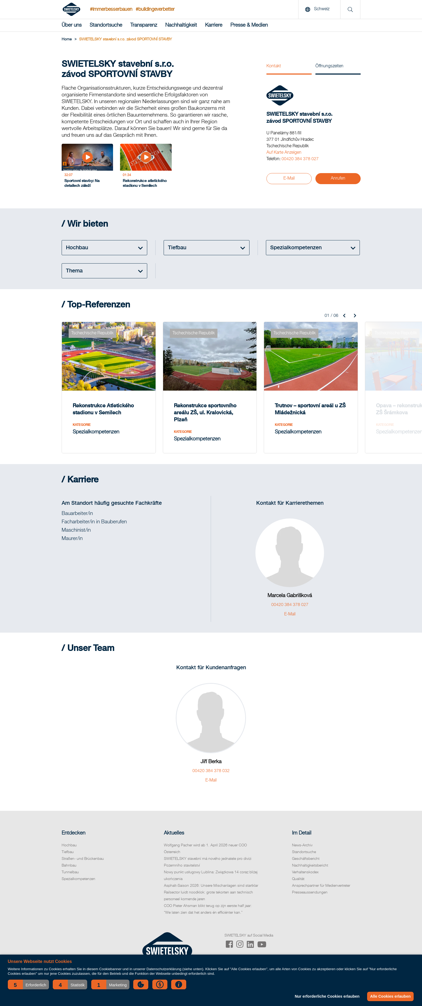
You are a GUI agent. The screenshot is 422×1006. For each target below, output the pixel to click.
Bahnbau (69, 865)
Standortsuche (106, 25)
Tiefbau (68, 852)
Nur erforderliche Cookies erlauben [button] (327, 996)
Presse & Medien (249, 25)
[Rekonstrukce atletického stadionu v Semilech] (145, 167)
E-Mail (289, 178)
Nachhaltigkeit (181, 25)
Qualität (298, 879)
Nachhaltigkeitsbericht (310, 865)
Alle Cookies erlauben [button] (390, 996)
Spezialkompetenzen (78, 879)
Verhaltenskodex (305, 872)
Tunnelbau (70, 872)
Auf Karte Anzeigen (283, 152)
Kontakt (273, 66)
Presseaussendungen (310, 892)
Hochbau (69, 845)
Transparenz (143, 25)
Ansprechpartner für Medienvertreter (321, 886)
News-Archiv (302, 845)
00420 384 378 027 (300, 159)
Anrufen (338, 178)
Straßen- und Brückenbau (83, 859)
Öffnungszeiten (329, 66)
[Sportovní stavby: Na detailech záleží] (87, 167)
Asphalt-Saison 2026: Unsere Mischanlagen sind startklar (211, 886)
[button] (28, 984)
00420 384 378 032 (211, 771)
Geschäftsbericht (305, 859)
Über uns (72, 25)
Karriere (213, 25)
